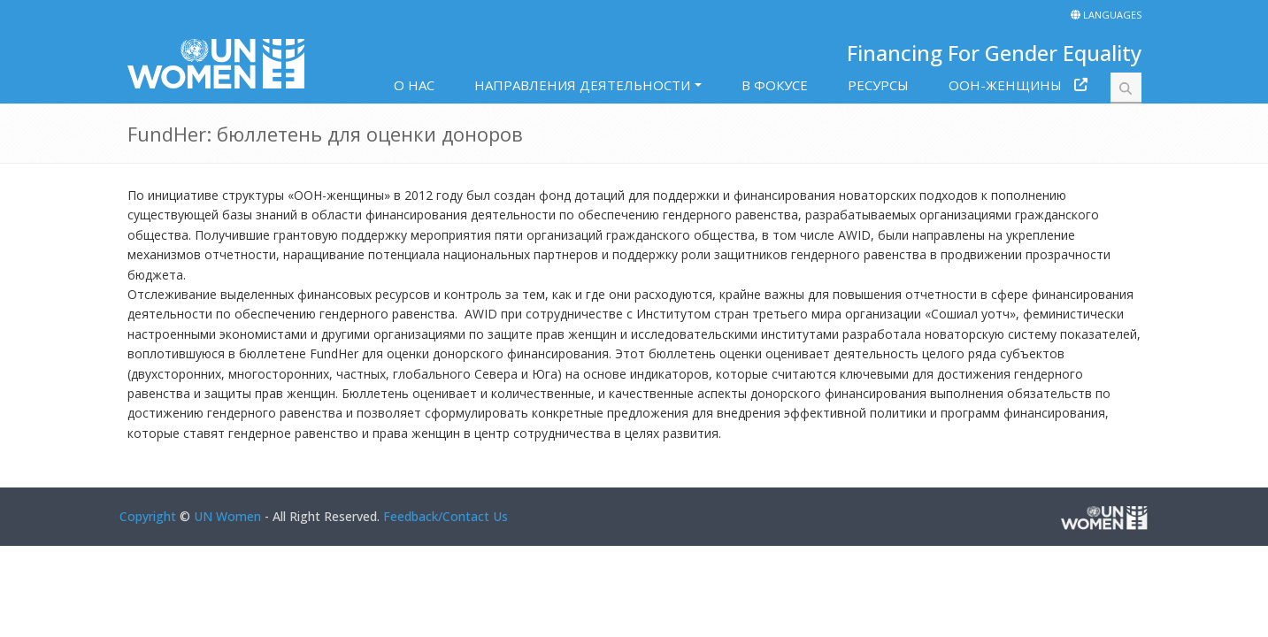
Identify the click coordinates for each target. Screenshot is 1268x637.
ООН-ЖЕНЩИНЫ (1005, 85)
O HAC (414, 85)
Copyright (147, 516)
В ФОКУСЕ (775, 85)
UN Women (227, 516)
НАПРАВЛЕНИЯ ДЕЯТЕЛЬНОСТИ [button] (582, 85)
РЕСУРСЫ (878, 85)
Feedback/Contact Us (445, 516)
